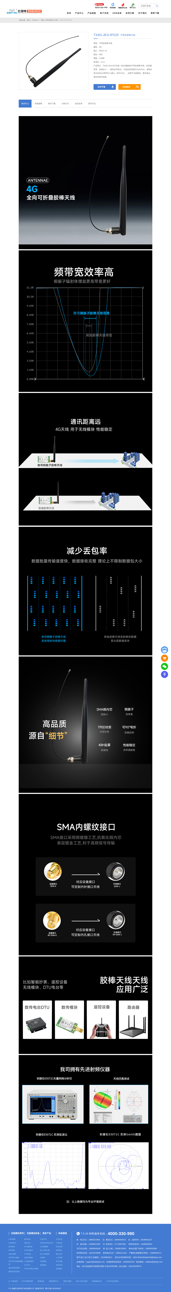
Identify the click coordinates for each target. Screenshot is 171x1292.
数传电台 (27, 1239)
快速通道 (62, 1233)
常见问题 (59, 1261)
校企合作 (59, 1254)
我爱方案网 (67, 1281)
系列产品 (92, 103)
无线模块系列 (17, 1233)
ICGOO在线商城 (112, 1281)
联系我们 (59, 1250)
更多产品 (46, 1233)
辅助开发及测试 (14, 1271)
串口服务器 (28, 1246)
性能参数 (38, 103)
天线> (42, 20)
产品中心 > (36, 20)
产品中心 (79, 13)
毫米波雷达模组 (14, 1268)
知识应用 (78, 103)
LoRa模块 (12, 1239)
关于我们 (142, 13)
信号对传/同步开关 (46, 1243)
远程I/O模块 (28, 1257)
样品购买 (128, 87)
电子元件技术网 (81, 1281)
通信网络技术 (97, 1281)
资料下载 (155, 13)
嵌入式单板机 (45, 1254)
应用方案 (130, 13)
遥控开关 (27, 1243)
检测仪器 (41, 1281)
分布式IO (43, 1239)
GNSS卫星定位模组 (31, 1268)
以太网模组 (44, 1246)
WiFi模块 (12, 1250)
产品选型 (92, 13)
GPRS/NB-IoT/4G (51, 20)
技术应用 (59, 1246)
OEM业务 (117, 13)
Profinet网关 (28, 1250)
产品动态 (59, 1243)
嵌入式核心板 (45, 1250)
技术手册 (101, 87)
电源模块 (43, 1265)
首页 (69, 13)
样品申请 (59, 1265)
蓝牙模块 (12, 1246)
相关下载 (52, 103)
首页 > (29, 20)
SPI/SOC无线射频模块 (16, 1262)
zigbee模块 (12, 1254)
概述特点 (25, 103)
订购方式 (65, 103)
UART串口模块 (14, 1257)
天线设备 (43, 1261)
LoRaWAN (12, 1243)
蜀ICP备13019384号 (53, 1288)
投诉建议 (59, 1268)
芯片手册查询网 (27, 1281)
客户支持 (104, 13)
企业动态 (59, 1239)
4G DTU (27, 1265)
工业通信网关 (29, 1261)
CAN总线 (27, 1254)
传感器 (42, 1257)
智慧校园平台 (54, 1281)
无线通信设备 (33, 1233)
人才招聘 (59, 1257)
